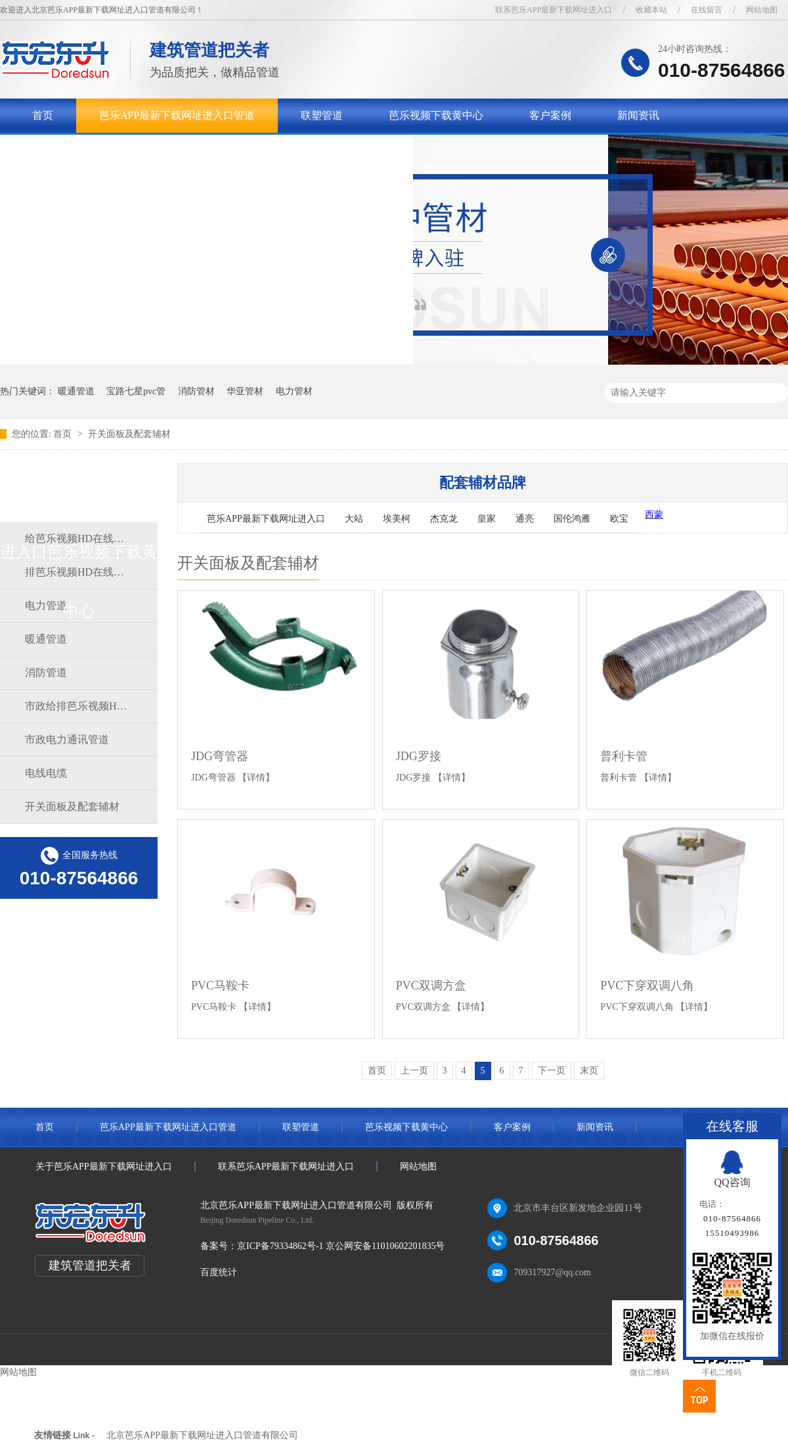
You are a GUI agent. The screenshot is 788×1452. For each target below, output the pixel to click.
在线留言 (706, 9)
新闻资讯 (638, 115)
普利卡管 (623, 756)
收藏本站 (651, 9)
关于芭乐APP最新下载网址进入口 (110, 149)
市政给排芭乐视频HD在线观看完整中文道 (78, 706)
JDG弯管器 (219, 756)
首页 (42, 115)
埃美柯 (396, 519)
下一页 (551, 1071)
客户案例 (550, 115)
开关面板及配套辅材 (129, 434)
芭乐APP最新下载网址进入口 (266, 519)
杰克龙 (444, 519)
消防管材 (196, 391)
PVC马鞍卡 (220, 985)
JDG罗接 (418, 756)
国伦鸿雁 (572, 519)
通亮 (524, 519)
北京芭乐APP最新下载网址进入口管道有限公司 (202, 1435)
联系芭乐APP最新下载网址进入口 (553, 9)
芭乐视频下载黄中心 (436, 115)
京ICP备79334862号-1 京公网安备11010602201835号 (341, 1246)
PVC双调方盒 (431, 985)
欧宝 (619, 519)
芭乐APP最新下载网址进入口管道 (177, 115)
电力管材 (294, 391)
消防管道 (46, 672)
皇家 (486, 519)
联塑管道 (322, 115)
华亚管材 (245, 391)
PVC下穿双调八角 (647, 985)
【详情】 (256, 778)
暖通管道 (76, 391)
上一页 (414, 1071)
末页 (589, 1071)
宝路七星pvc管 (135, 391)
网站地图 (761, 9)
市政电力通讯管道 (67, 739)
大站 (354, 519)
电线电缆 (46, 773)
